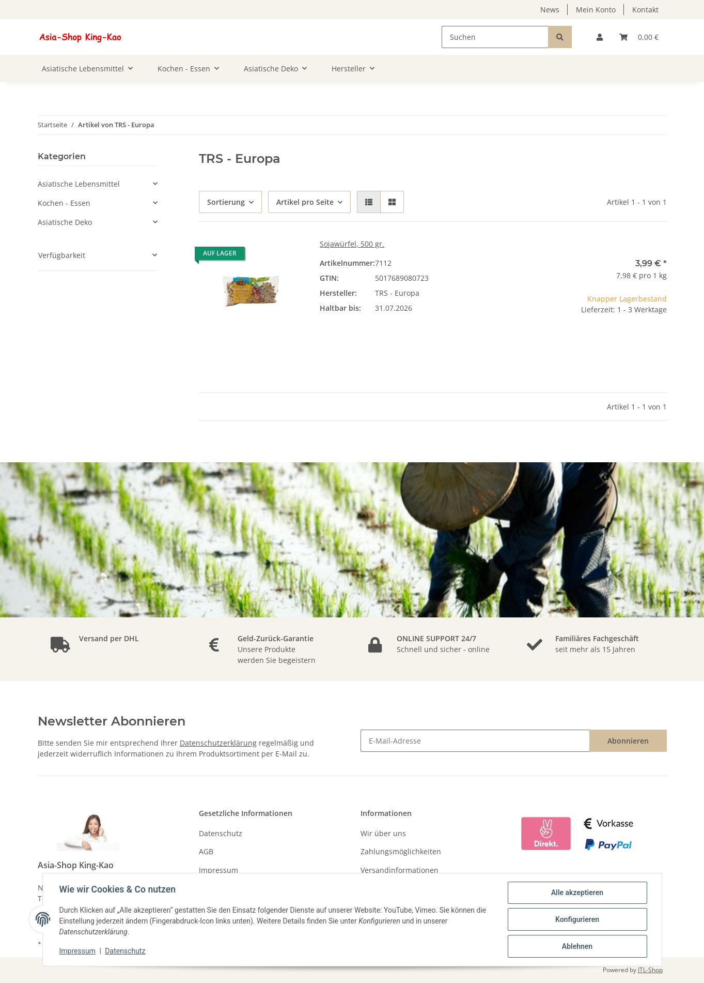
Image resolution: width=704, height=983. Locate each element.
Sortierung (226, 202)
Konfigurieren (577, 919)
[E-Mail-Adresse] (475, 741)
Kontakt (645, 9)
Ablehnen (577, 946)
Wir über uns (383, 833)
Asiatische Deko (65, 222)
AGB (206, 851)
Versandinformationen (400, 870)
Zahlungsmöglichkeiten (401, 851)
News (549, 9)
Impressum (218, 870)
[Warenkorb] (639, 37)
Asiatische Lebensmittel (79, 184)
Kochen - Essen (64, 203)
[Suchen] (495, 37)
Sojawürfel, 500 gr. (352, 244)
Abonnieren (628, 741)
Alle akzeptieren (577, 892)
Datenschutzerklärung (218, 743)
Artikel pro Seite (305, 202)
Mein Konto (596, 9)
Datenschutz (220, 833)
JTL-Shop (650, 969)
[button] (599, 37)
